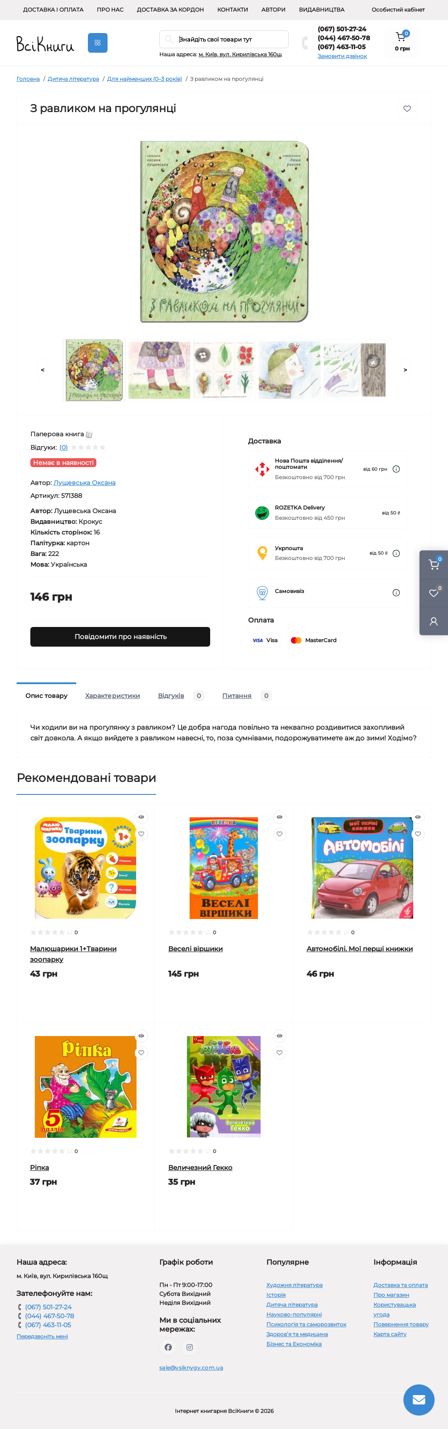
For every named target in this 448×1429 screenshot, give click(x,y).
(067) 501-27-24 (342, 29)
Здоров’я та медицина (297, 1334)
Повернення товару (401, 1324)
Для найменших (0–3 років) (144, 78)
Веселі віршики (195, 948)
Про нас (110, 9)
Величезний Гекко (200, 1167)
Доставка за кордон (170, 9)
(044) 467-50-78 (344, 38)
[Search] (169, 39)
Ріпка (39, 1167)
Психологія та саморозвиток (306, 1324)
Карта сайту (390, 1334)
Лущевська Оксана (85, 483)
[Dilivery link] (396, 469)
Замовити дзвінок (342, 56)
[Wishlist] (141, 834)
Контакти (232, 9)
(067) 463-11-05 (341, 47)
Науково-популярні (294, 1314)
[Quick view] (141, 817)
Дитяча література (73, 78)
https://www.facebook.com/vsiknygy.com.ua (168, 1347)
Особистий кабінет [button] (398, 9)
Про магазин (391, 1294)
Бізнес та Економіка (294, 1344)
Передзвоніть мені (42, 1336)
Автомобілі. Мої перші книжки (360, 948)
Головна (28, 78)
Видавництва (321, 9)
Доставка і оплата (53, 9)
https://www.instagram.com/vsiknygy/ (190, 1347)
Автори (273, 9)
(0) (63, 447)
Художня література (294, 1285)
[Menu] (98, 43)
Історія (276, 1294)
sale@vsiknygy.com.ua (191, 1367)
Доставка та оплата (400, 1285)
